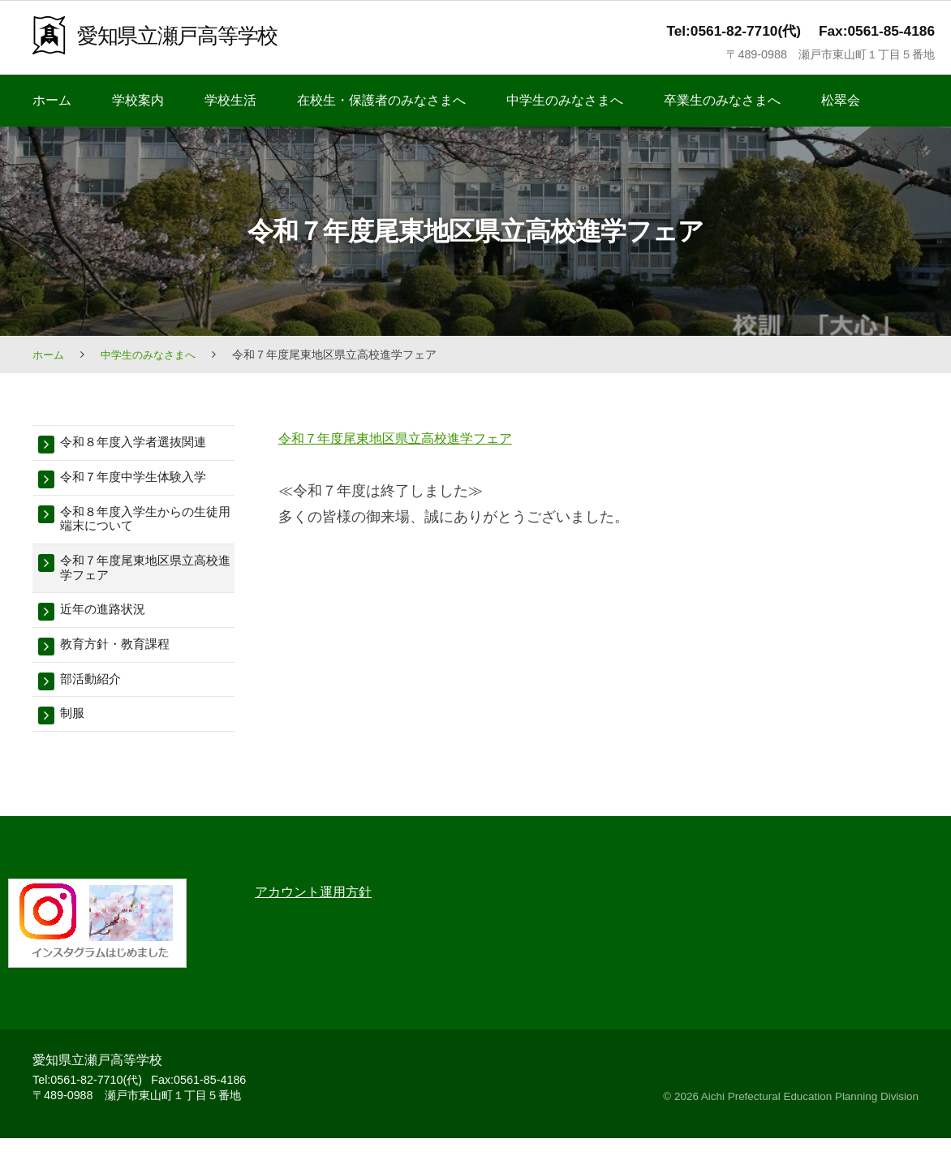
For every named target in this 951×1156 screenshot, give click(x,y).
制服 (74, 731)
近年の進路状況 (108, 622)
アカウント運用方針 (320, 909)
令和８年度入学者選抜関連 (143, 443)
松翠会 (840, 100)
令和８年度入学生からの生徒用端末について (143, 524)
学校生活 (230, 100)
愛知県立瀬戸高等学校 (188, 34)
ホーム (51, 100)
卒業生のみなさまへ (722, 100)
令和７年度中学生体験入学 (143, 480)
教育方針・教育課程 (122, 658)
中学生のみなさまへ (564, 100)
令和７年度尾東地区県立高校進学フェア (409, 438)
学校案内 (138, 100)
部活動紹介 (94, 695)
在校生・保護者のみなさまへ (381, 100)
